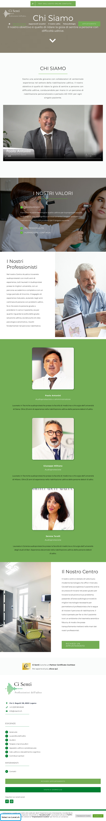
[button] (53, 207)
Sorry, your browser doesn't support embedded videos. (53, 133)
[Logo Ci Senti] (23, 683)
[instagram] (11, 801)
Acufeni (12, 740)
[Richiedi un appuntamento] (53, 781)
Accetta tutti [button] (98, 816)
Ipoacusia (13, 732)
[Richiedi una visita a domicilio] (53, 789)
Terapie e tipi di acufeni (18, 744)
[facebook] (7, 801)
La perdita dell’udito (17, 736)
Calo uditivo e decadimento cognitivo (24, 752)
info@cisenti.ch (15, 711)
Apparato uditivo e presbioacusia (22, 748)
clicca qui (53, 669)
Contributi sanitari (16, 756)
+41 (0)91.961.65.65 (16, 707)
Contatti (12, 771)
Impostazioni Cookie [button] (83, 816)
